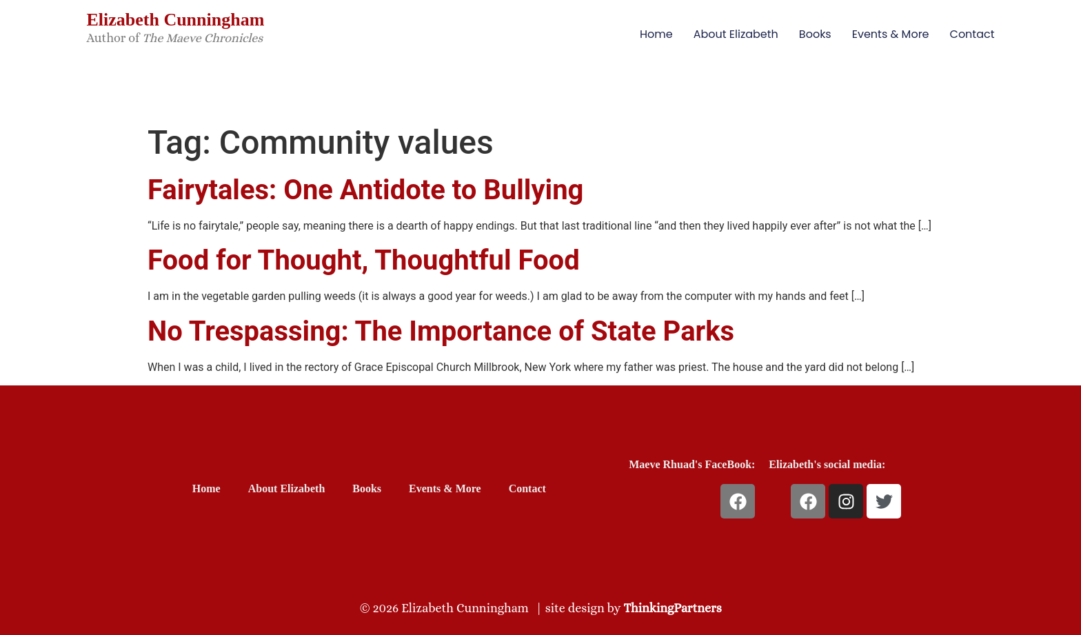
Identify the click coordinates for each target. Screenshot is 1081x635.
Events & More (890, 34)
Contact (972, 34)
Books (815, 34)
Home (656, 34)
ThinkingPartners (673, 608)
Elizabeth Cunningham (175, 20)
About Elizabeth (736, 34)
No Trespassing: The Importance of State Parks (441, 331)
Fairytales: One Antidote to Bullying (365, 190)
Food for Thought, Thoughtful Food (364, 260)
